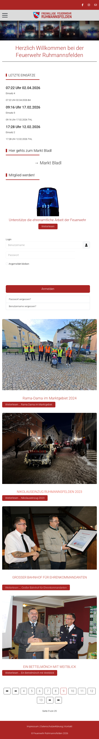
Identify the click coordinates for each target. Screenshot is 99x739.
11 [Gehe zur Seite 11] (82, 691)
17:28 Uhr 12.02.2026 (23, 127)
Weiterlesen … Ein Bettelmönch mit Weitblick (29, 672)
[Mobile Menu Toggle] (5, 15)
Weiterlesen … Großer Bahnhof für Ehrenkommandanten (36, 587)
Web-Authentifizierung (48, 278)
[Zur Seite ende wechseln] (58, 700)
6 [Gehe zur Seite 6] (40, 691)
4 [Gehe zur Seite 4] (24, 691)
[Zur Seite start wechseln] (7, 691)
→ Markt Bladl (47, 162)
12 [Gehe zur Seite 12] (91, 691)
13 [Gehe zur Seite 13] (41, 700)
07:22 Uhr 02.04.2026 (23, 88)
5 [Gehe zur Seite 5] (32, 691)
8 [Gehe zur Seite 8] (55, 691)
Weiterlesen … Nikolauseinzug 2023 (25, 497)
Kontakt (68, 726)
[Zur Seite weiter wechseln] (50, 700)
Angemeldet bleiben (17, 263)
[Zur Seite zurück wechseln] (15, 691)
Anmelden (47, 289)
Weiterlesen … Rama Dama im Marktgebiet (28, 404)
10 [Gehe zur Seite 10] (72, 691)
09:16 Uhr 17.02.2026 (23, 107)
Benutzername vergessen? (22, 306)
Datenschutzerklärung (51, 726)
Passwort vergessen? (20, 299)
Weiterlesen (47, 226)
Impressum (33, 726)
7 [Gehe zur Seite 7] (48, 691)
